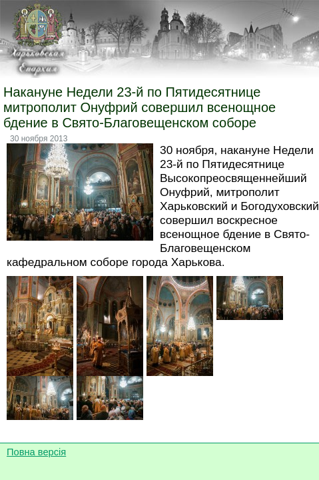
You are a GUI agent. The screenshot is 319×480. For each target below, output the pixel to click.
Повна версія (36, 452)
